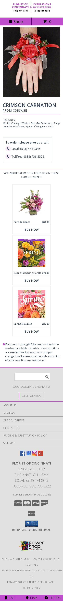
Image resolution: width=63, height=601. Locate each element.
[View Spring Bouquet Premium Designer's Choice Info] (31, 303)
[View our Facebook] (22, 455)
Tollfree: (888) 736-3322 (31, 486)
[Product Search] (32, 377)
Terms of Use (31, 587)
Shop (16, 21)
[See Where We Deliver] (31, 395)
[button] (31, 524)
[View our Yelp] (40, 455)
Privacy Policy (16, 582)
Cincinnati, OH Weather (16, 570)
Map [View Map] (31, 598)
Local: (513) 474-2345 (31, 480)
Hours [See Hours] (53, 598)
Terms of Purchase (41, 582)
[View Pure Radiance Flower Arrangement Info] (31, 201)
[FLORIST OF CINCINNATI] (31, 12)
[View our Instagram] (34, 455)
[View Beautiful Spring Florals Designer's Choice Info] (31, 252)
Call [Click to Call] (10, 598)
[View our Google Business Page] (28, 455)
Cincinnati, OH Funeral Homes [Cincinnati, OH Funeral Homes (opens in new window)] (21, 559)
